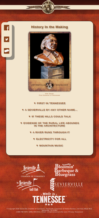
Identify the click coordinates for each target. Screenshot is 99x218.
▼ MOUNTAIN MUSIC (49, 145)
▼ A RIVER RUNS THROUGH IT (49, 132)
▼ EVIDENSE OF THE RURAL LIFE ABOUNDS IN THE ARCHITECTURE (49, 124)
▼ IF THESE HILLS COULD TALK (49, 116)
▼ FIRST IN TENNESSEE (49, 103)
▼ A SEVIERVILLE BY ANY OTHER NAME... (49, 109)
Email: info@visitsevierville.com (54, 212)
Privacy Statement (75, 212)
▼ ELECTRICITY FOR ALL (50, 139)
